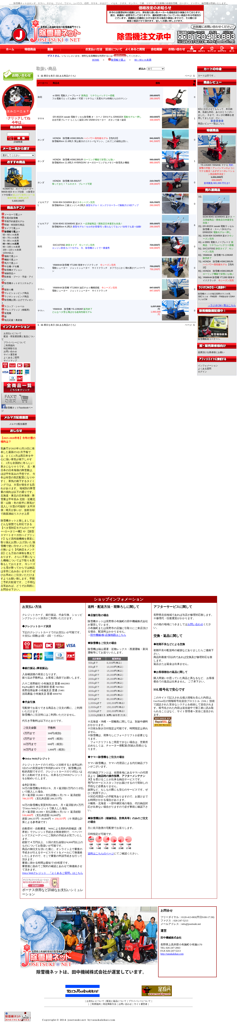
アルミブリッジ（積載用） (16, 310)
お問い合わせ (10, 351)
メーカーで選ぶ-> (11, 214)
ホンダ (41, 140)
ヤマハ (41, 268)
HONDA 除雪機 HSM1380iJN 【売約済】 (218, 264)
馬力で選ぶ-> (9, 263)
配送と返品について (116, 1001)
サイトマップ (10, 360)
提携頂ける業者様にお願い (211, 352)
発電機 (6, 313)
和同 (40, 97)
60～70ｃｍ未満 (11, 237)
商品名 (56, 83)
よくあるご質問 (11, 357)
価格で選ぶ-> (9, 256)
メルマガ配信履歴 (18, 424)
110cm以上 (8, 253)
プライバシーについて (15, 342)
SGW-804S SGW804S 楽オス (219, 220)
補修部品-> (8, 273)
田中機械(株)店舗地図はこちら (108, 635)
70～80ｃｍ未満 (11, 240)
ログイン (202, 371)
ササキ (41, 118)
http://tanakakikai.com (172, 953)
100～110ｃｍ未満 (12, 250)
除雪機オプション (11, 270)
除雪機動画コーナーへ (213, 338)
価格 (158, 83)
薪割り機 (7, 289)
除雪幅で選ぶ (117, 59)
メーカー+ (43, 83)
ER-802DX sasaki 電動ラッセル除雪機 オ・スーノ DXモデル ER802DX (218, 229)
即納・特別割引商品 (12, 225)
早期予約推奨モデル (12, 221)
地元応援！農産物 (11, 320)
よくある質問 (204, 368)
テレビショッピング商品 (15, 293)
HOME (95, 59)
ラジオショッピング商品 (15, 296)
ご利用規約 (9, 345)
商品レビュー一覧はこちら (211, 123)
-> (10, 231)
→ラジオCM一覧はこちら (222, 305)
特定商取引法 (10, 348)
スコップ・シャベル (12, 306)
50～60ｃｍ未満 (11, 234)
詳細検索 (18, 142)
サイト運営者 (10, 354)
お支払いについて (12, 333)
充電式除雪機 (9, 218)
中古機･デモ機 (10, 266)
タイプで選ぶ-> (10, 228)
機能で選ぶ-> (9, 259)
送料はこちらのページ (101, 853)
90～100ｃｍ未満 (11, 247)
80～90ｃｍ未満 (142, 59)
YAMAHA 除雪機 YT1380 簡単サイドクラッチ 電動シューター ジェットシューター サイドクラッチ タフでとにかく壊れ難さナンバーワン (98, 268)
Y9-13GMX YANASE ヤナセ (217, 165)
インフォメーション (208, 365)
